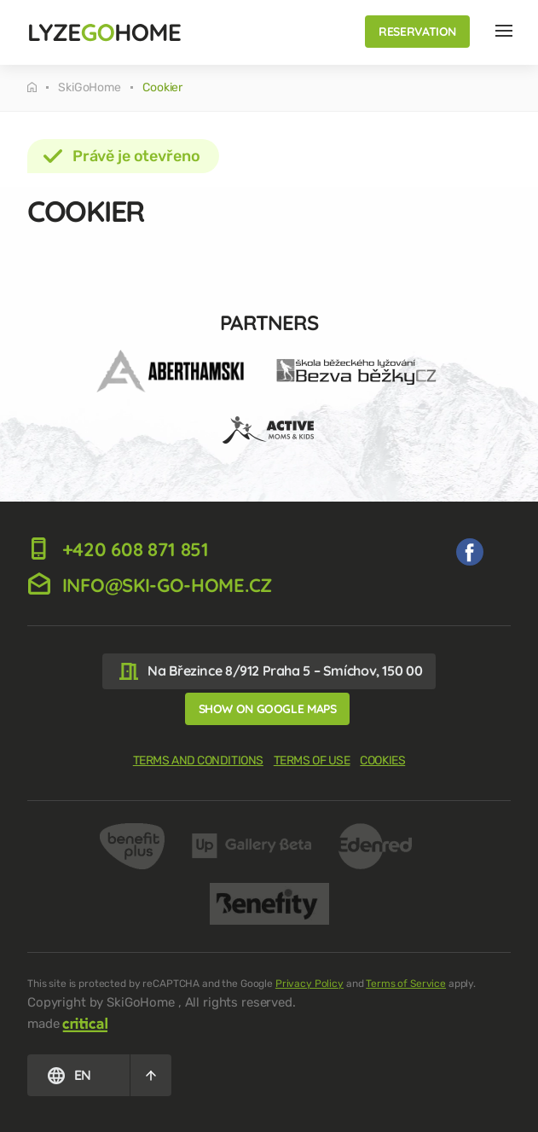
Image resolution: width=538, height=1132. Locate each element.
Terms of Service (406, 984)
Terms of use (312, 760)
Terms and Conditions (198, 760)
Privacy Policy (309, 984)
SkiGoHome (89, 88)
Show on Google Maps (268, 709)
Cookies (382, 760)
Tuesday (32, 87)
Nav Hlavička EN (503, 31)
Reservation (417, 31)
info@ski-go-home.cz (149, 585)
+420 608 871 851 (118, 549)
